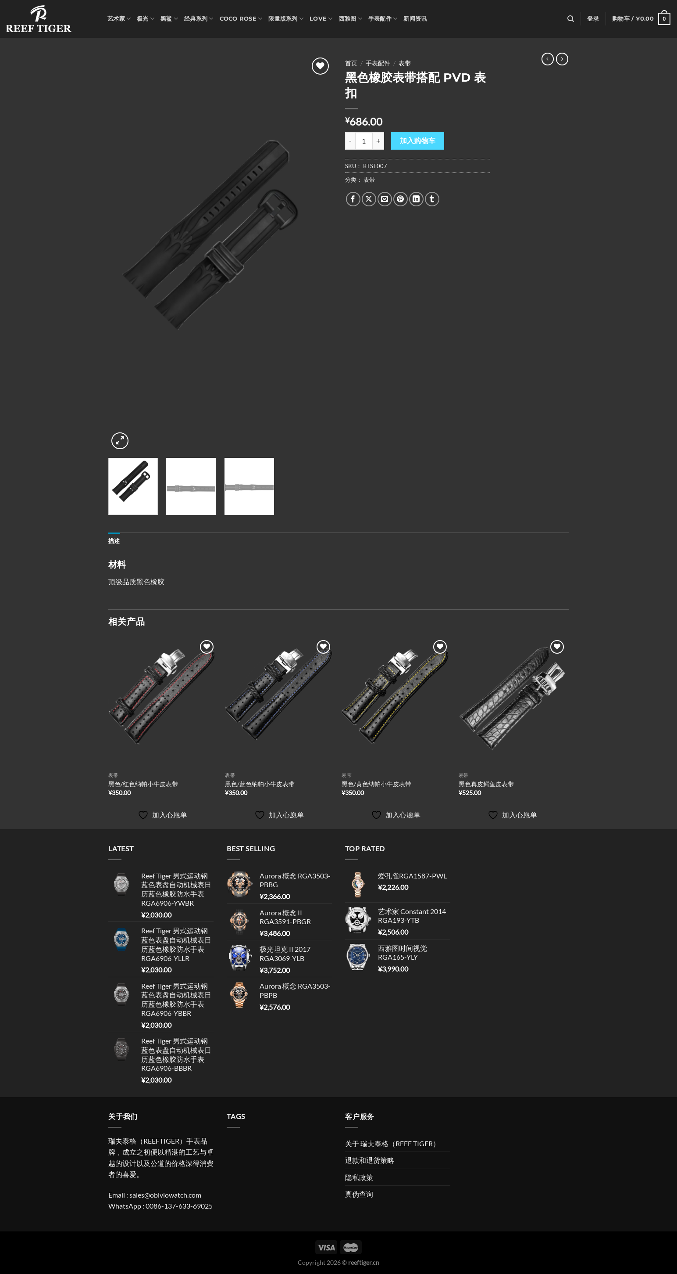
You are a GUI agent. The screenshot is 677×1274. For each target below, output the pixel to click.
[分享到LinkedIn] (416, 199)
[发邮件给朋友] (385, 199)
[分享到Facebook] (353, 199)
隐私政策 (359, 1177)
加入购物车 (418, 140)
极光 (145, 18)
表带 (405, 63)
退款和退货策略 (369, 1160)
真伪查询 (359, 1194)
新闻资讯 (415, 18)
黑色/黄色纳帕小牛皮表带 (376, 784)
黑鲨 (169, 18)
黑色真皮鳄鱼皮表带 (486, 784)
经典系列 (198, 18)
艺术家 (119, 18)
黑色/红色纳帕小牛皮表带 (143, 784)
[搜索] (570, 19)
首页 (351, 63)
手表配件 (382, 18)
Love (321, 18)
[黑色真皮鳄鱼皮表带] (513, 703)
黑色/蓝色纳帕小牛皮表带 (260, 784)
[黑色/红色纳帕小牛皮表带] (162, 703)
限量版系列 (285, 18)
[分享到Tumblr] (432, 199)
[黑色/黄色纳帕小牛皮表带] (396, 703)
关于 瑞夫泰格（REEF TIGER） (392, 1143)
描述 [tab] (114, 541)
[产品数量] (364, 141)
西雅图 (350, 18)
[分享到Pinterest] (400, 199)
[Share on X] (369, 199)
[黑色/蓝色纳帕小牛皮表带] (279, 703)
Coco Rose (241, 18)
